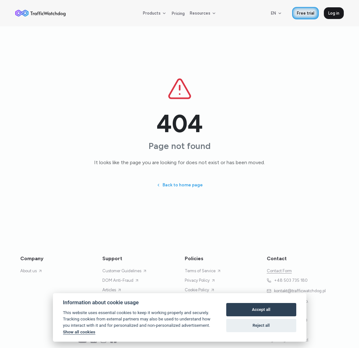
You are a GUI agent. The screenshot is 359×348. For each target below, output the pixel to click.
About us (31, 270)
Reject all (261, 325)
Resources (203, 13)
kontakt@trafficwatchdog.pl (296, 290)
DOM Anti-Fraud (120, 280)
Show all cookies (79, 331)
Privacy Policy (200, 280)
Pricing (178, 13)
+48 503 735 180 (287, 280)
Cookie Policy (200, 289)
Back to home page (179, 184)
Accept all (261, 309)
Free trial (305, 13)
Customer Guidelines (124, 270)
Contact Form (279, 270)
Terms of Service (203, 270)
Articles (112, 289)
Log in (333, 13)
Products (155, 13)
